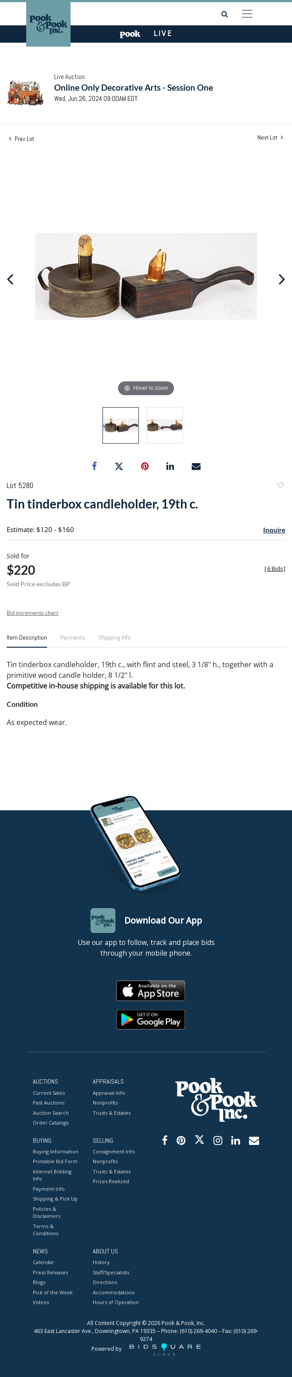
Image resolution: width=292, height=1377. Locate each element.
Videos (41, 1302)
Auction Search (51, 1112)
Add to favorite (280, 486)
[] (274, 568)
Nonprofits (105, 1102)
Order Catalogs (50, 1122)
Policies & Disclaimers (46, 1212)
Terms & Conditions (45, 1230)
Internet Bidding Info (52, 1175)
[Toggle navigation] (247, 13)
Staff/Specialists (111, 1272)
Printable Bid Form (55, 1161)
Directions (105, 1282)
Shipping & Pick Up (55, 1198)
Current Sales (49, 1092)
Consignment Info (114, 1151)
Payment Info (49, 1188)
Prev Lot (21, 139)
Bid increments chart (32, 612)
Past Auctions (48, 1102)
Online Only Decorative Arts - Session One (133, 87)
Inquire (274, 530)
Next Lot (270, 137)
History (101, 1262)
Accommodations (113, 1292)
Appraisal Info (109, 1092)
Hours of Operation (116, 1302)
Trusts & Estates (111, 1112)
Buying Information (56, 1151)
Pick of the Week (53, 1292)
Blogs (39, 1282)
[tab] (27, 641)
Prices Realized (111, 1181)
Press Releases (50, 1272)
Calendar (43, 1262)
